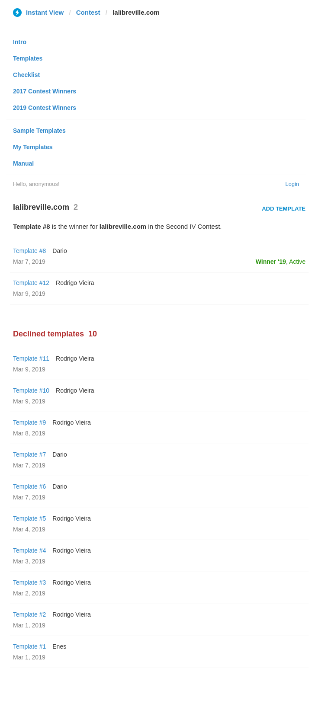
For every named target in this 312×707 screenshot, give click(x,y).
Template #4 (29, 550)
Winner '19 (271, 261)
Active (297, 261)
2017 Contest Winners (44, 91)
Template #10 (31, 390)
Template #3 (29, 582)
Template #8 (29, 250)
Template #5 (29, 518)
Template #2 (29, 614)
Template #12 (31, 282)
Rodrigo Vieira (75, 282)
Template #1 (29, 646)
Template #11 (31, 358)
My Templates (33, 147)
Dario (59, 250)
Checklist (26, 74)
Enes (59, 646)
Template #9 (29, 422)
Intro (19, 41)
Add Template (284, 208)
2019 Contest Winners (44, 107)
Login (292, 184)
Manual (23, 163)
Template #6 (29, 486)
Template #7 (29, 454)
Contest (88, 12)
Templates (27, 58)
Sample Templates (39, 130)
